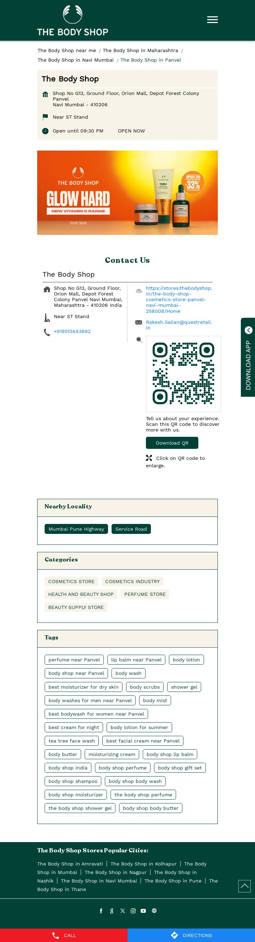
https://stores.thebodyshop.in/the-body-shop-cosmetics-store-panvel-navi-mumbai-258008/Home (179, 299)
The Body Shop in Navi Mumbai (99, 881)
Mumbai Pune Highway (76, 529)
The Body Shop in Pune (173, 881)
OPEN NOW (131, 131)
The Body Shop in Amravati (70, 864)
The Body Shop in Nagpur (116, 872)
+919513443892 (72, 331)
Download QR (172, 443)
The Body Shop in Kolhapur (143, 864)
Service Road (131, 529)
